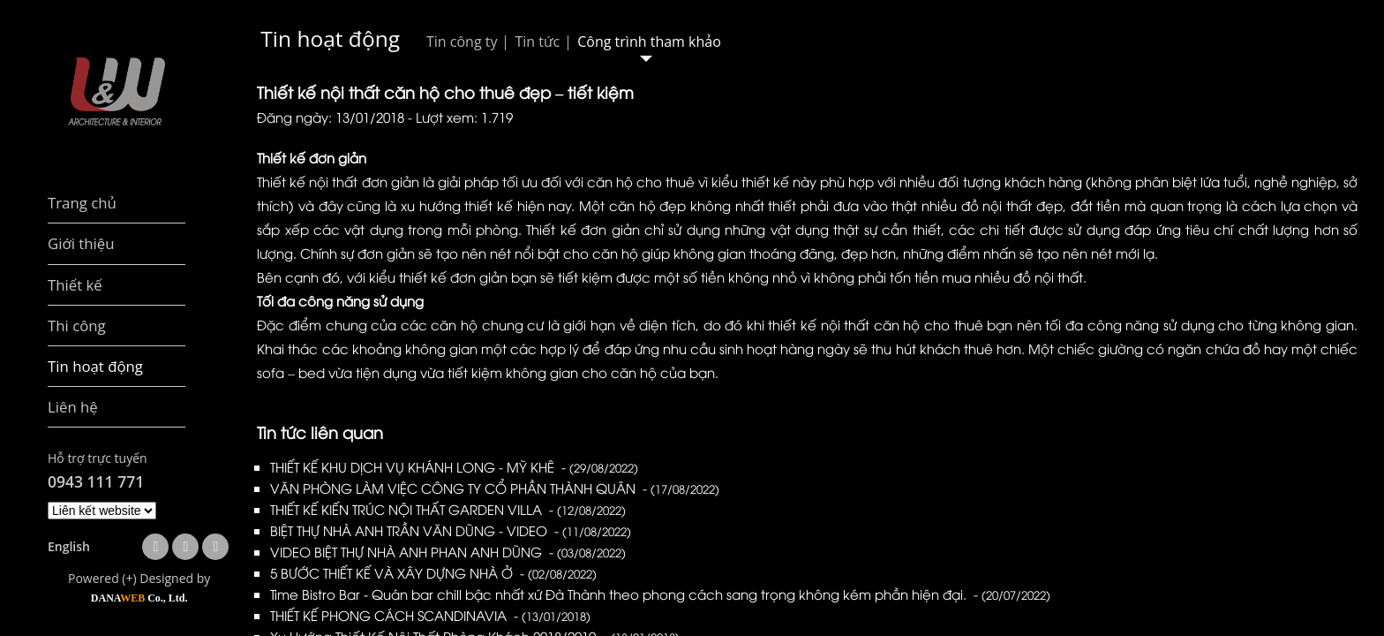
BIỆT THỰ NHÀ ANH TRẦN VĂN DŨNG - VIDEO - (450, 530)
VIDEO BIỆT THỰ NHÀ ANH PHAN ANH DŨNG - (448, 551)
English (69, 546)
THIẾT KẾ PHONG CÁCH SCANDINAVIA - (430, 615)
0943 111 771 (96, 481)
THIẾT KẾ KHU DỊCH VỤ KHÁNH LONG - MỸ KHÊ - (454, 466)
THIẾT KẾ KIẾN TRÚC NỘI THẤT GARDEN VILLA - (448, 509)
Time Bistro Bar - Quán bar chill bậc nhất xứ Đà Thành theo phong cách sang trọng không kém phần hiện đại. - (660, 593)
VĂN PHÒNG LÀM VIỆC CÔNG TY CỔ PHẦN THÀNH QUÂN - (494, 487)
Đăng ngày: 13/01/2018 (330, 116)
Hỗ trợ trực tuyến (97, 458)
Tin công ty (461, 41)
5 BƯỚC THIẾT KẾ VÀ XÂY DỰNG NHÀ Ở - (433, 572)
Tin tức (537, 41)
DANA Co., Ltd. (139, 598)
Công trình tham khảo (649, 41)
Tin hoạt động (330, 38)
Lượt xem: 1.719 (464, 116)
